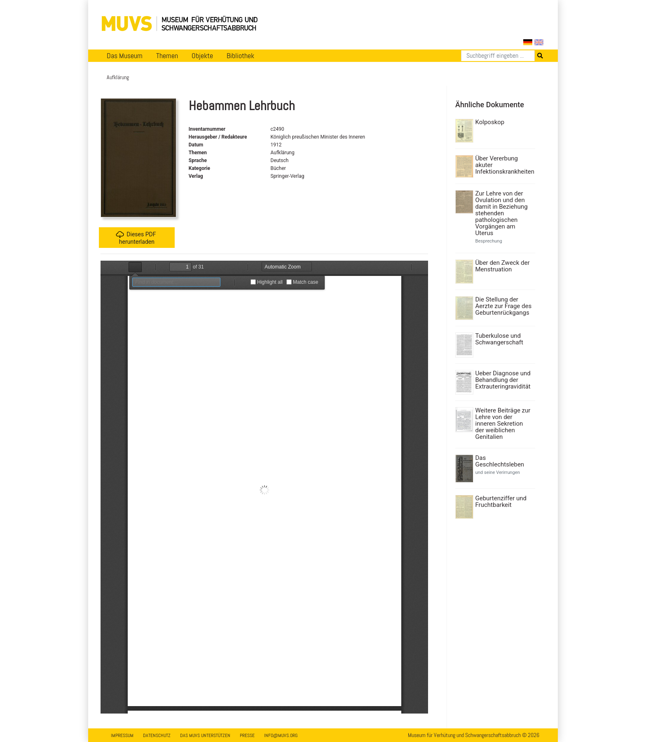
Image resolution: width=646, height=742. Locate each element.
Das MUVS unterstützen (205, 735)
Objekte (202, 56)
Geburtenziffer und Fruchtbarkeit (501, 501)
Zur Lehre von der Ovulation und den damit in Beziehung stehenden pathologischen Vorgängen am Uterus (501, 213)
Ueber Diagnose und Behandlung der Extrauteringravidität (503, 380)
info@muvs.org (280, 735)
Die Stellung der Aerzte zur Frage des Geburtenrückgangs (503, 306)
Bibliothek (240, 56)
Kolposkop (490, 122)
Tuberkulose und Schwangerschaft (499, 339)
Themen (167, 56)
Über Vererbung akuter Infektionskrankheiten (504, 165)
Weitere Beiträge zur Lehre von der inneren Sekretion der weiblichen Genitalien (503, 423)
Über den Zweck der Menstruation (502, 266)
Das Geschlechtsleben (499, 461)
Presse (247, 735)
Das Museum (125, 56)
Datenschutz (157, 735)
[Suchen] (498, 55)
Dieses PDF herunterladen (136, 238)
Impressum (122, 735)
